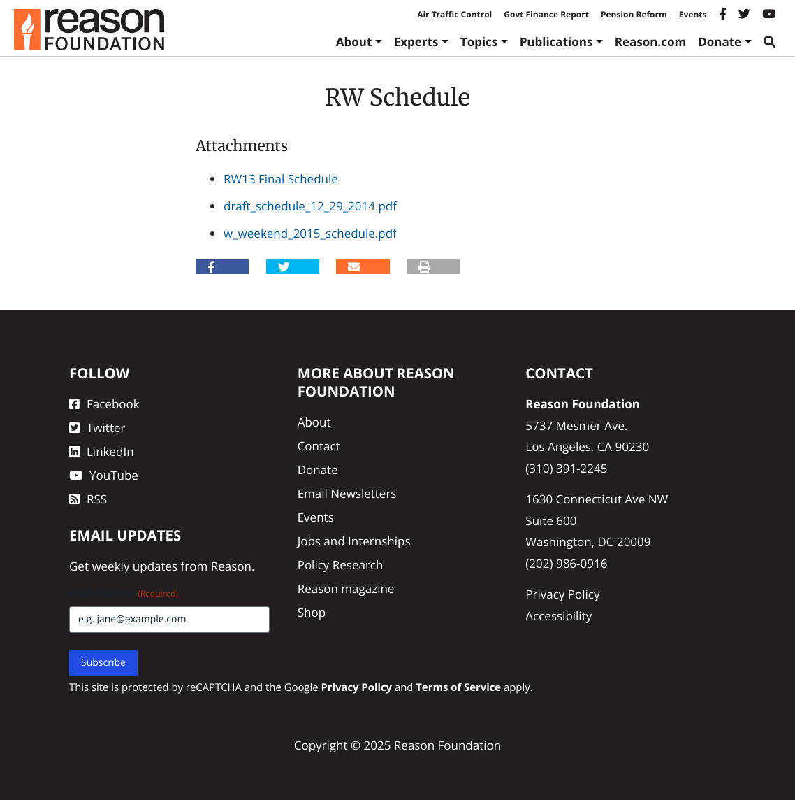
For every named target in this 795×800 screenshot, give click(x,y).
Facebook (104, 404)
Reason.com (651, 42)
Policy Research (341, 565)
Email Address (123, 593)
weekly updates (134, 566)
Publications (556, 42)
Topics (479, 42)
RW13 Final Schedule (281, 179)
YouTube (103, 475)
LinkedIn (101, 451)
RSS (88, 499)
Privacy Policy (562, 594)
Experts (416, 42)
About (354, 42)
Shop (312, 612)
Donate (719, 42)
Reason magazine (346, 588)
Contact (319, 446)
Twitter (97, 428)
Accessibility (558, 616)
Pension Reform (634, 14)
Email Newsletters (347, 493)
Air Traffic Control (454, 14)
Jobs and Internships (354, 541)
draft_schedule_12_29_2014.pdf (310, 206)
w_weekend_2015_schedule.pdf (310, 233)
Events (693, 14)
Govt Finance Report (546, 14)
